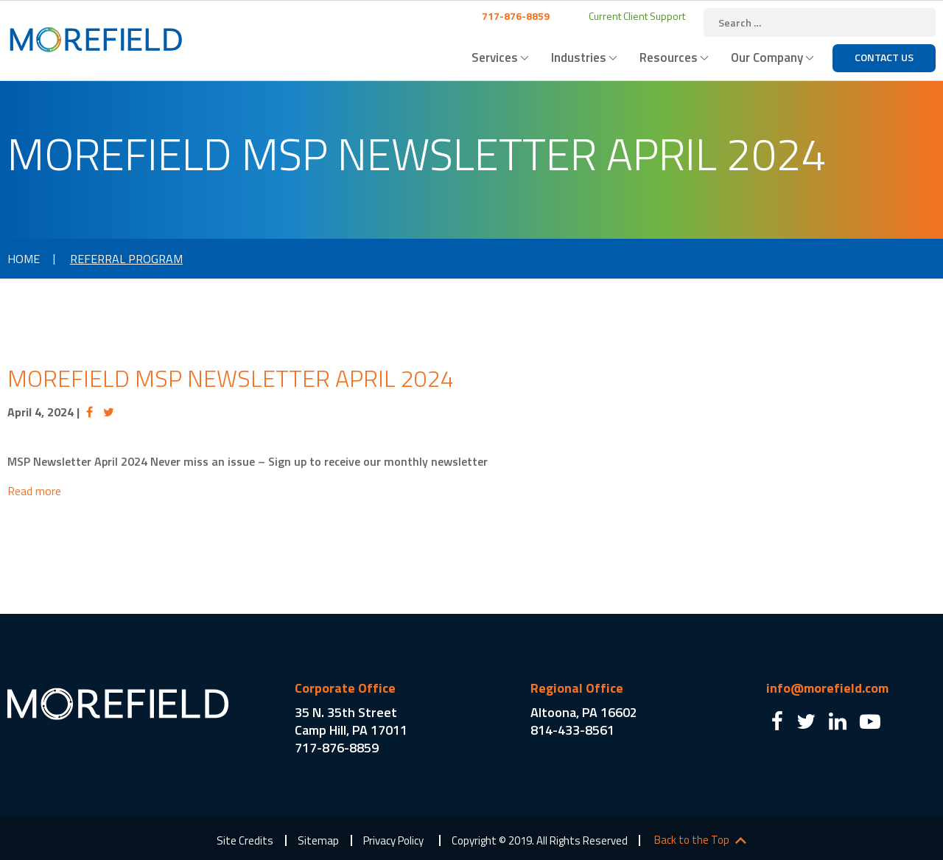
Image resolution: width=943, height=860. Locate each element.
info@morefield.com (827, 688)
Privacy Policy (393, 840)
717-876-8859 (515, 16)
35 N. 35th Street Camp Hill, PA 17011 (351, 721)
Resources (668, 57)
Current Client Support (635, 16)
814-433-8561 (572, 730)
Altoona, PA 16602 (583, 712)
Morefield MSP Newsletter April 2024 (230, 378)
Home (23, 259)
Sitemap (318, 840)
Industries (578, 57)
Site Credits (245, 840)
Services (495, 57)
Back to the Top (691, 840)
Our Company (767, 57)
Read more (34, 491)
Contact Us (884, 57)
